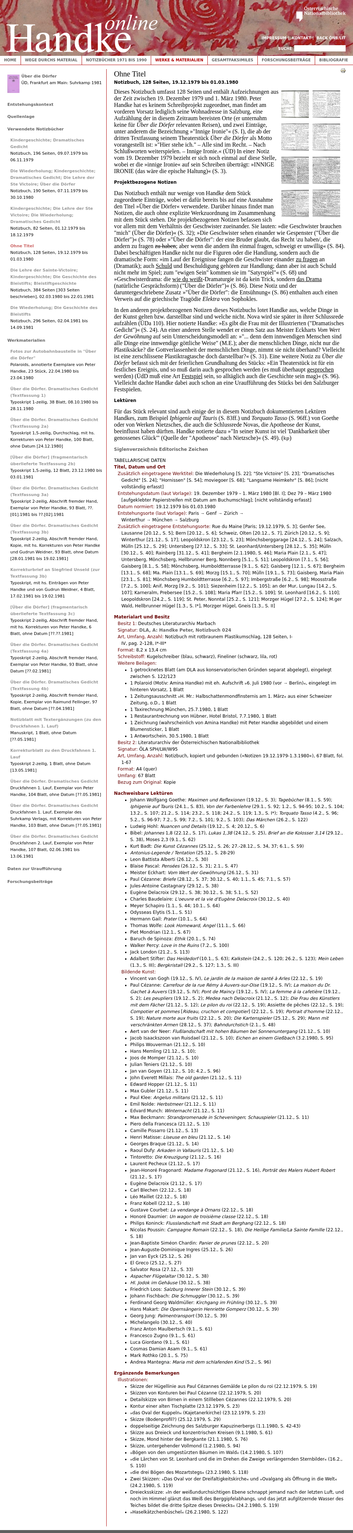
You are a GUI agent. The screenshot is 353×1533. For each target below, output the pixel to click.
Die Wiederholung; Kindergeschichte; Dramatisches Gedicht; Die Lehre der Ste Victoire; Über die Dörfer (53, 178)
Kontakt (301, 38)
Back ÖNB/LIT (331, 38)
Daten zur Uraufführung (34, 868)
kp (287, 438)
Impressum (273, 38)
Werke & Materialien (179, 60)
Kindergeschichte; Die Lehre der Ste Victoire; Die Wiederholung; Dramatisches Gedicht (51, 215)
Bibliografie (333, 60)
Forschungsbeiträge (286, 60)
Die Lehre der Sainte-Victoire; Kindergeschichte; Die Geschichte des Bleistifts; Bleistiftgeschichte (53, 277)
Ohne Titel (22, 246)
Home (10, 60)
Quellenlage (21, 116)
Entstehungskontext (30, 104)
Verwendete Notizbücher (35, 129)
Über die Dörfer (39, 76)
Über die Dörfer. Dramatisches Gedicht (54, 781)
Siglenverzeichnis (136, 449)
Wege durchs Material (51, 60)
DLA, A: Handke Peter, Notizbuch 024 (185, 630)
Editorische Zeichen (183, 449)
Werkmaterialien (26, 340)
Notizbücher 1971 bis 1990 (116, 60)
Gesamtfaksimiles (232, 60)
